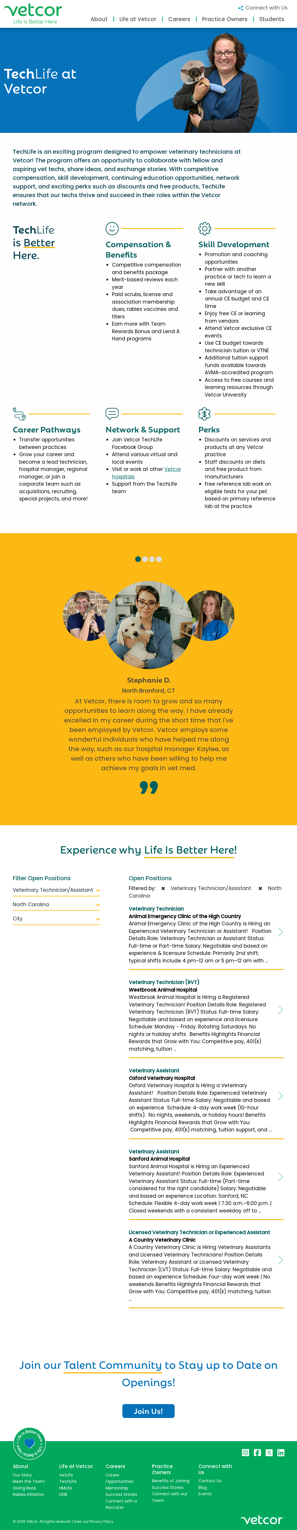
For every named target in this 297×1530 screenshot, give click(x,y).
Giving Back (24, 1488)
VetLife (66, 1475)
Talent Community (113, 1363)
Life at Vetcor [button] (137, 19)
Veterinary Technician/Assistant (56, 890)
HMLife (65, 1488)
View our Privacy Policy (93, 1521)
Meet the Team (29, 1481)
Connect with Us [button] (263, 7)
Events (205, 1494)
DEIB (63, 1494)
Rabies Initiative (28, 1494)
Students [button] (271, 19)
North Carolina (56, 904)
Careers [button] (179, 19)
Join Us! (148, 1410)
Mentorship (117, 1488)
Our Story (22, 1475)
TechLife (68, 1481)
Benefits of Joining (170, 1481)
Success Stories (121, 1494)
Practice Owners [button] (224, 19)
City (56, 918)
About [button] (99, 19)
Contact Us (209, 1481)
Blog (202, 1487)
